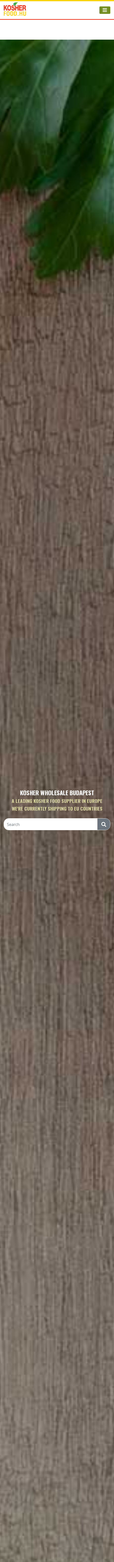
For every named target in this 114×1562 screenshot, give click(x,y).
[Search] (51, 824)
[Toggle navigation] (104, 10)
